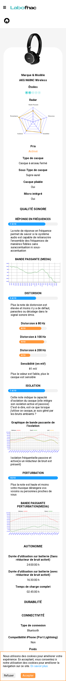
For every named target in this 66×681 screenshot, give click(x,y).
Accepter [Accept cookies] (28, 675)
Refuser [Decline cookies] (9, 675)
